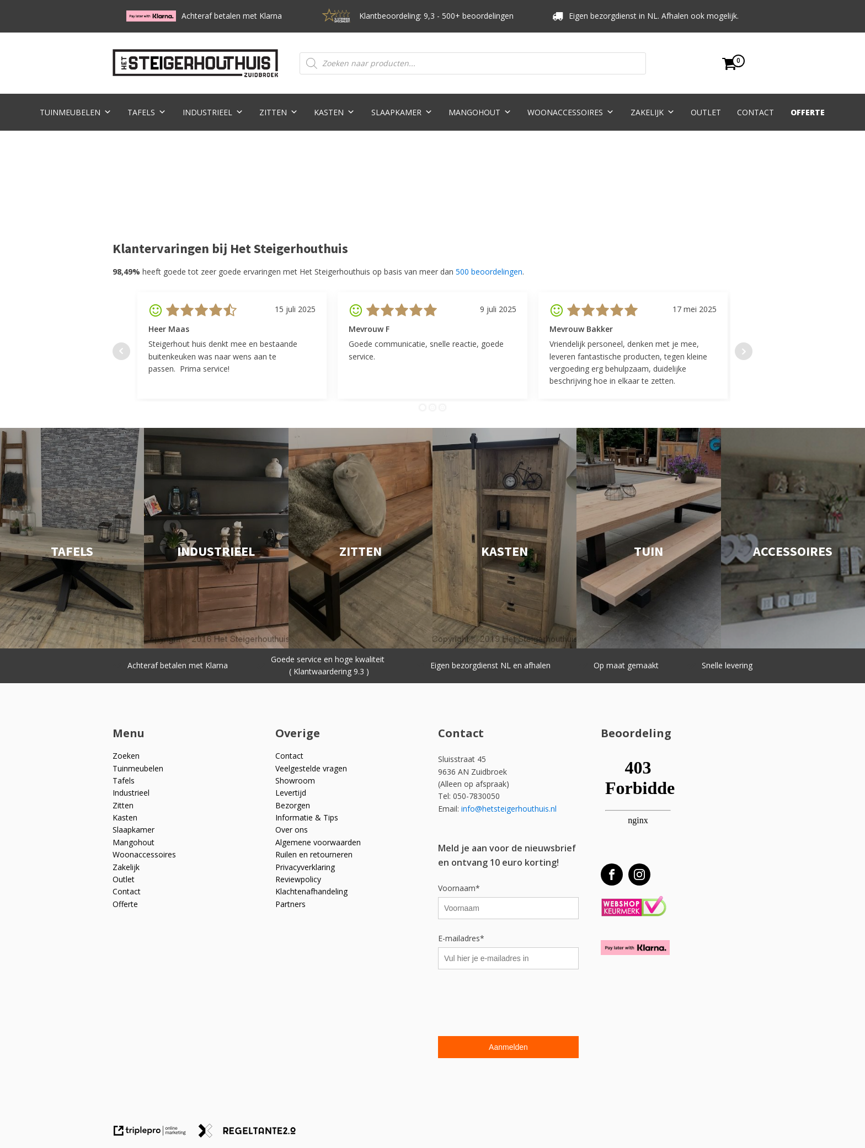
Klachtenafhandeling (311, 891)
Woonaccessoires (570, 112)
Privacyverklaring (305, 867)
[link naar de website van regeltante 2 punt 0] (251, 1134)
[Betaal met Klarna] (635, 947)
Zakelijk (653, 112)
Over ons (291, 829)
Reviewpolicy (298, 879)
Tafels (146, 112)
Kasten (334, 112)
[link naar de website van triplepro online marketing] (155, 1134)
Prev (121, 351)
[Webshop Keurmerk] (633, 907)
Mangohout (479, 112)
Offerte (808, 112)
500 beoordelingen (489, 271)
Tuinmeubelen (75, 112)
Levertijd (290, 792)
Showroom (295, 780)
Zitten (278, 112)
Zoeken (126, 755)
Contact (755, 112)
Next (743, 351)
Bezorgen (292, 805)
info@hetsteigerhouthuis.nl (509, 808)
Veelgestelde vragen (311, 768)
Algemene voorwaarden (318, 842)
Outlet (706, 112)
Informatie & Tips (306, 817)
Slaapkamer (401, 112)
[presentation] (522, 1004)
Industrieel (213, 112)
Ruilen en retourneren (314, 854)
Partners (290, 904)
